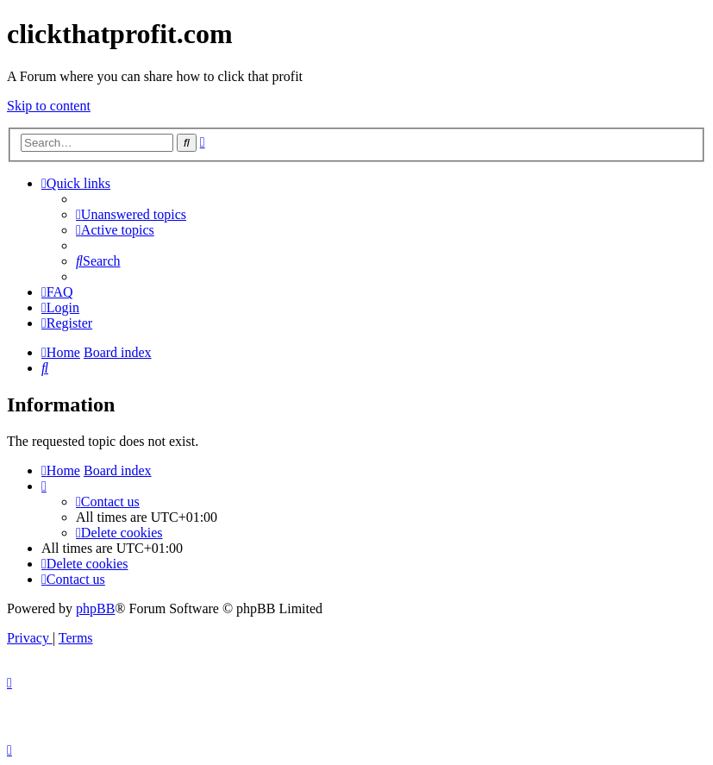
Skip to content (49, 105)
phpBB (95, 608)
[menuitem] (131, 214)
